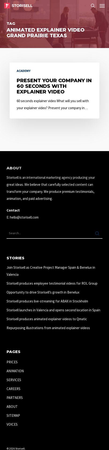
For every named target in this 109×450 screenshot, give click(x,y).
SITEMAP (13, 415)
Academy (24, 71)
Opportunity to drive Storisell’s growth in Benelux (43, 292)
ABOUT (12, 406)
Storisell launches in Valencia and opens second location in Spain (53, 310)
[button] (102, 5)
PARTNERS (15, 397)
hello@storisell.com (24, 217)
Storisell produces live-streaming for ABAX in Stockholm (47, 301)
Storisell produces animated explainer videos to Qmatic (47, 319)
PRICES (12, 362)
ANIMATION (15, 371)
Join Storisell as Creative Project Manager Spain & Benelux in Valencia (51, 271)
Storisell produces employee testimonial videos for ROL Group (52, 283)
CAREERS (13, 389)
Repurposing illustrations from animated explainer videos (48, 328)
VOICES (12, 424)
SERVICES (14, 380)
